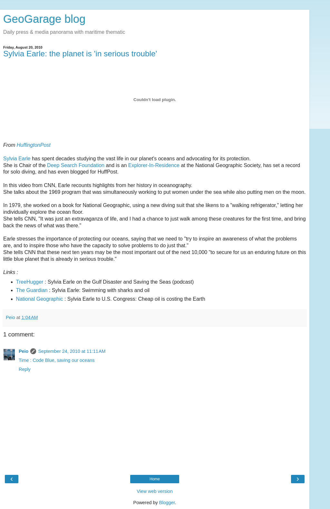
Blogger (167, 502)
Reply (25, 369)
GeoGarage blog (44, 19)
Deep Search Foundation (75, 165)
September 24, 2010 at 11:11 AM (71, 351)
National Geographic (39, 299)
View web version (155, 491)
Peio (23, 351)
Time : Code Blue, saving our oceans (56, 360)
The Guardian (32, 290)
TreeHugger (30, 282)
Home (155, 479)
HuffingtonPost (34, 145)
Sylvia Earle (16, 158)
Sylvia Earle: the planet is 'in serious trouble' (80, 53)
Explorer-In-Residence (154, 165)
